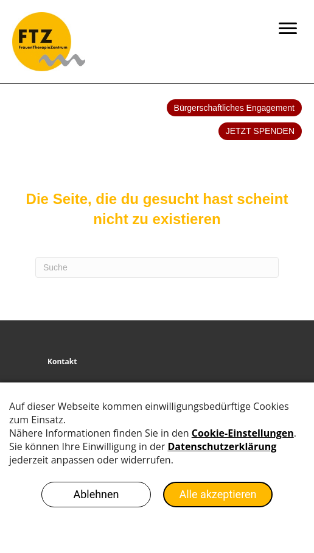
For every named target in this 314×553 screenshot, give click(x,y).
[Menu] (288, 28)
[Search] (157, 267)
